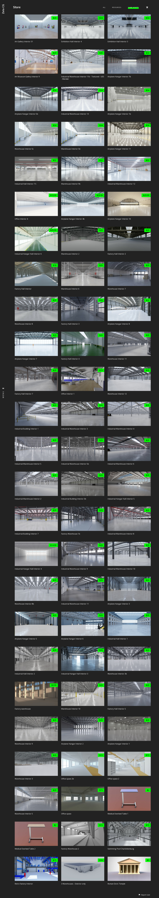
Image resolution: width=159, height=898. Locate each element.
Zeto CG (3, 9)
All (104, 7)
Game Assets (133, 7)
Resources (116, 7)
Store (17, 7)
